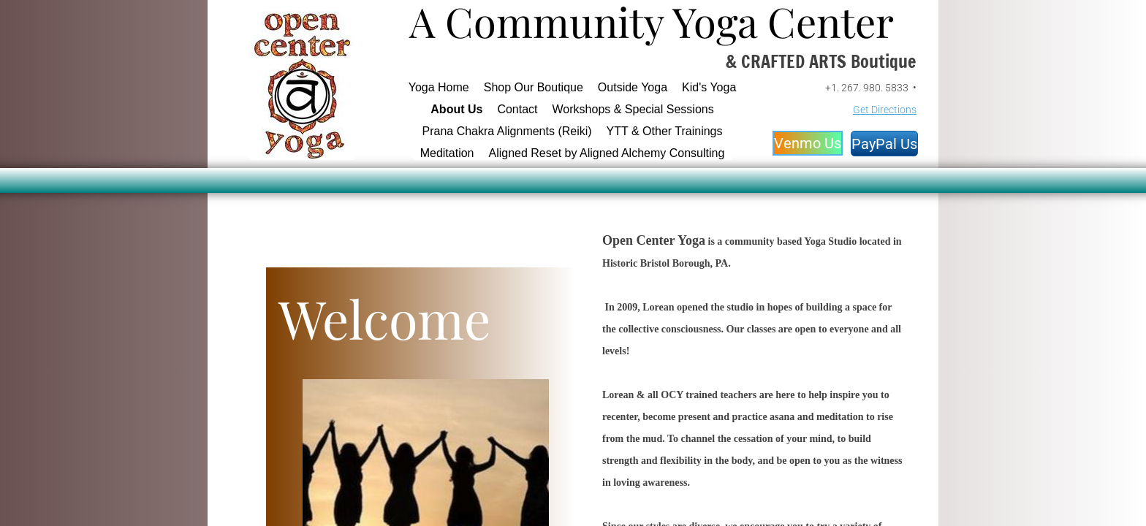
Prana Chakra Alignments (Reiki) (507, 131)
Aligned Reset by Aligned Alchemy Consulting (606, 153)
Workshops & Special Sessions (633, 109)
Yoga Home (439, 87)
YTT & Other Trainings (665, 131)
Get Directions (885, 109)
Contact (517, 109)
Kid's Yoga (709, 87)
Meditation (447, 153)
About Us (456, 109)
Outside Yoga (632, 87)
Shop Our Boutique (533, 87)
